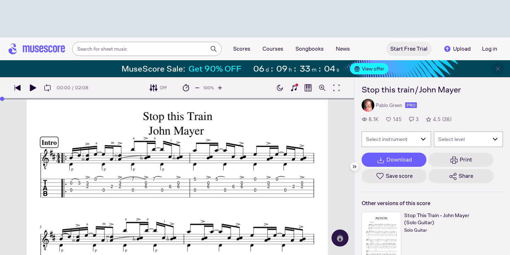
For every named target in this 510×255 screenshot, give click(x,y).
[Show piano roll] (308, 88)
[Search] (213, 49)
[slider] (2, 99)
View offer (369, 69)
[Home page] (36, 49)
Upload (457, 49)
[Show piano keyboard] (294, 88)
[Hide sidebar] (354, 166)
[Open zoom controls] (322, 88)
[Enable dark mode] (280, 88)
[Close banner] (498, 68)
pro (411, 105)
